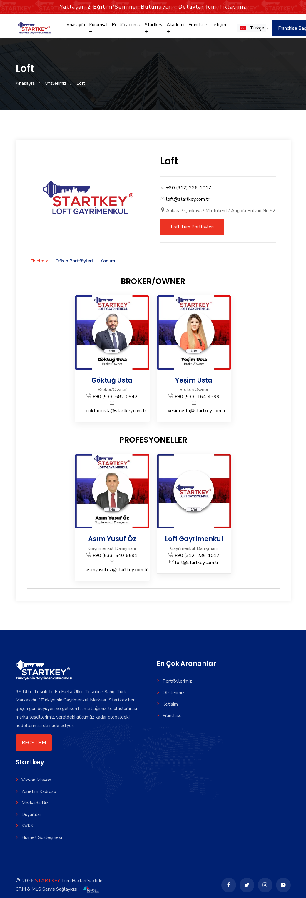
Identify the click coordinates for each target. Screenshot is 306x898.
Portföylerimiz (126, 26)
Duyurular (28, 814)
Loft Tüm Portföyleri (192, 227)
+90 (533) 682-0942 (115, 396)
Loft (80, 83)
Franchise (197, 26)
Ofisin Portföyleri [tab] (74, 261)
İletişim (218, 26)
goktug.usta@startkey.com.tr (116, 411)
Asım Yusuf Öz (112, 538)
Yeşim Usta (194, 380)
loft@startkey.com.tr (187, 199)
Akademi (175, 29)
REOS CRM (34, 742)
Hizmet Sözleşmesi (39, 837)
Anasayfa (75, 26)
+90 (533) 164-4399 (197, 396)
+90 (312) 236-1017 (188, 187)
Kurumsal (98, 29)
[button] (251, 29)
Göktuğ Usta (112, 380)
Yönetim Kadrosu (36, 791)
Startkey (153, 29)
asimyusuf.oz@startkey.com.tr (117, 569)
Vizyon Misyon (33, 780)
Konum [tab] (107, 261)
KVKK (25, 826)
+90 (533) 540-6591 (115, 555)
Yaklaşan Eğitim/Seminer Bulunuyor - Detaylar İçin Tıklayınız (153, 6)
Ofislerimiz (55, 83)
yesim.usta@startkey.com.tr (196, 411)
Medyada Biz (32, 803)
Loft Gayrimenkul (194, 538)
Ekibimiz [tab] (39, 261)
